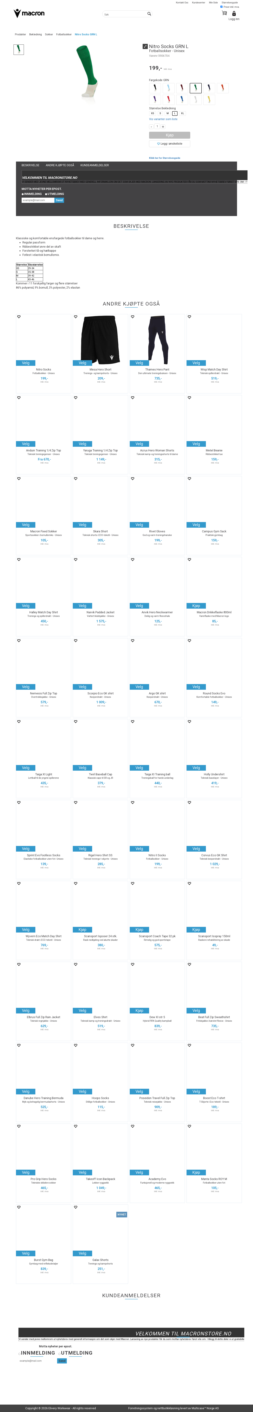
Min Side (213, 2)
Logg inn (234, 19)
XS (152, 113)
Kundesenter (198, 2)
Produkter (20, 34)
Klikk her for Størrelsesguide (164, 158)
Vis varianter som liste (163, 119)
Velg (26, 363)
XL (182, 113)
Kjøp (170, 135)
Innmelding (33, 194)
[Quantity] (157, 126)
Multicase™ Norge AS (205, 1408)
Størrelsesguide (230, 2)
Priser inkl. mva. (229, 7)
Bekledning (35, 34)
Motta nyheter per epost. (42, 189)
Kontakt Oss (182, 2)
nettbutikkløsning (168, 1408)
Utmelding (56, 194)
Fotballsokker (64, 34)
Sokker (49, 34)
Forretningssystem (140, 1408)
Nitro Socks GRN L (86, 34)
